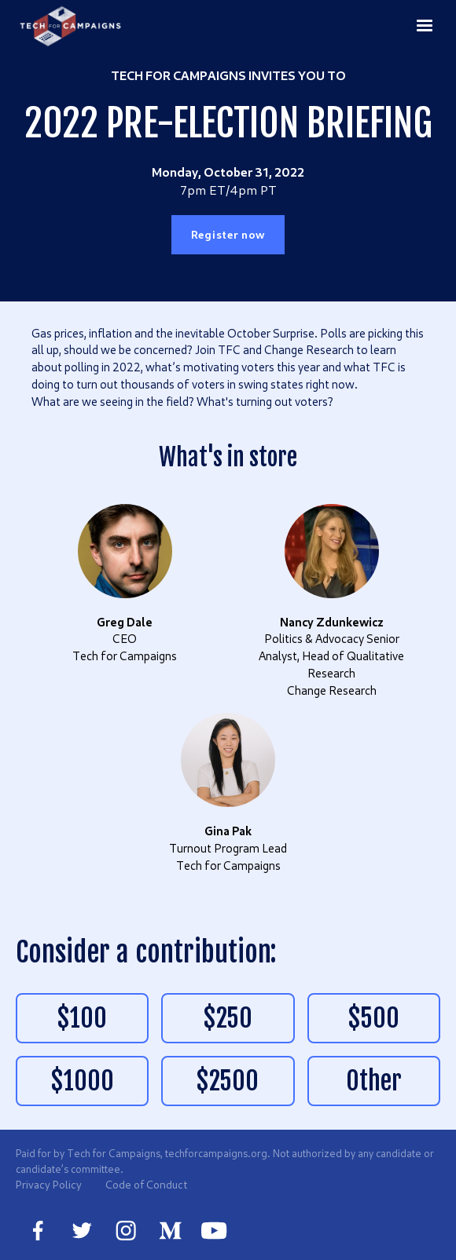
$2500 (228, 1081)
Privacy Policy (49, 1184)
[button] (424, 25)
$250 (228, 1018)
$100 (82, 1018)
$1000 (82, 1081)
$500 (373, 1018)
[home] (71, 25)
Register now (228, 234)
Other (374, 1081)
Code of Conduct (146, 1184)
